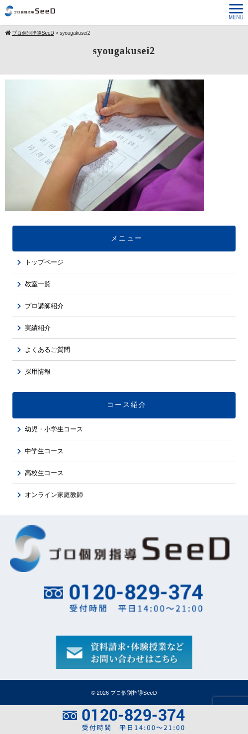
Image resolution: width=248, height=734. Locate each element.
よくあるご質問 (47, 349)
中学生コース (44, 451)
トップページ (44, 262)
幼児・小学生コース (54, 429)
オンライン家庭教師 (54, 494)
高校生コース (44, 473)
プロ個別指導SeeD (133, 693)
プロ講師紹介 (44, 306)
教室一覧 (38, 284)
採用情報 (38, 371)
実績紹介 (38, 327)
